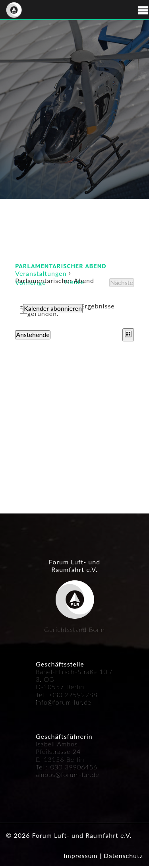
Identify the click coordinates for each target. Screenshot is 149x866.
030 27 (61, 694)
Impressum (80, 855)
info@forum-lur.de (63, 702)
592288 (85, 694)
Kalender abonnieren (53, 308)
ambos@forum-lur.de (67, 774)
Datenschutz (123, 855)
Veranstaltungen (40, 273)
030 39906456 (74, 767)
